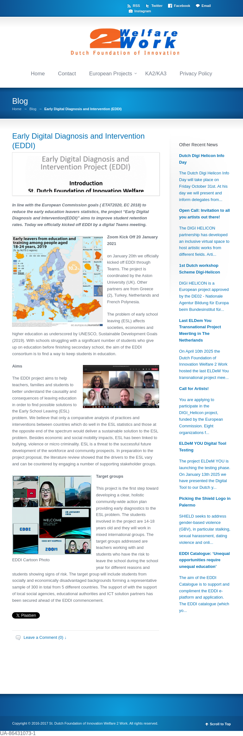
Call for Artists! (194, 388)
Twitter (156, 6)
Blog (32, 109)
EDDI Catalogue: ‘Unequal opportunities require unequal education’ (204, 560)
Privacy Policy (196, 73)
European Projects (110, 73)
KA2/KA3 (155, 73)
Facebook (182, 6)
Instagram (142, 11)
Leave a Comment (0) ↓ (44, 637)
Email (206, 6)
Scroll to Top (220, 724)
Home (38, 73)
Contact (67, 73)
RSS (136, 6)
